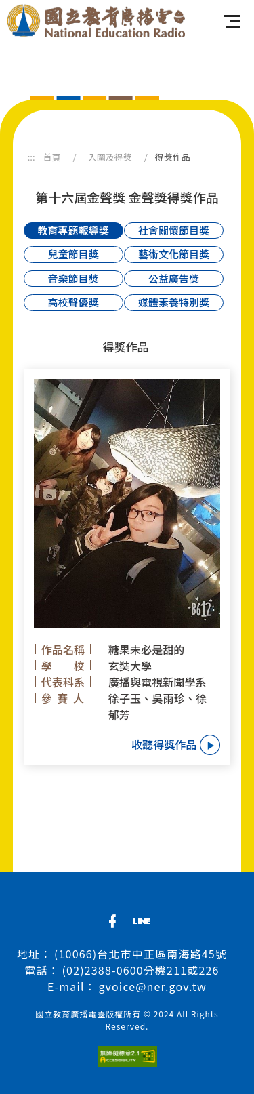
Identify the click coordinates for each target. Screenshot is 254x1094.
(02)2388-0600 (103, 970)
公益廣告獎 (173, 278)
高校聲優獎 (73, 302)
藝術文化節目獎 (173, 254)
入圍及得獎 (110, 156)
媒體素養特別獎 (173, 302)
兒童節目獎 (73, 254)
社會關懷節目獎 (173, 230)
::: (31, 156)
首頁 (52, 156)
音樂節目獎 (73, 278)
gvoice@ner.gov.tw (153, 986)
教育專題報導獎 (73, 230)
